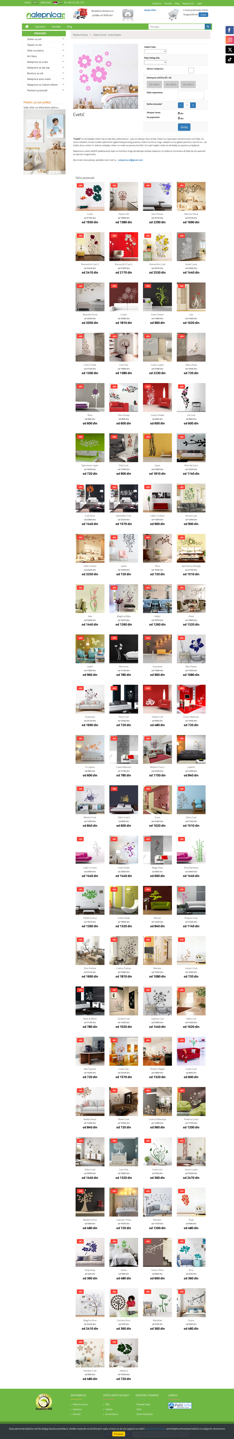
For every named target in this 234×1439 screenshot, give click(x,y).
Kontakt (168, 3)
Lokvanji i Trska (123, 1219)
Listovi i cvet (191, 968)
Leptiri (90, 666)
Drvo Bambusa (191, 867)
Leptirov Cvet (157, 1018)
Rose (90, 415)
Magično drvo (90, 1320)
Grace (157, 817)
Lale (191, 314)
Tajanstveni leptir (89, 465)
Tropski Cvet (157, 716)
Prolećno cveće (191, 1119)
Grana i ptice (157, 1270)
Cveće (90, 214)
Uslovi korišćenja (144, 1414)
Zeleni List (191, 1018)
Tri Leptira (90, 767)
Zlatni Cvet (191, 817)
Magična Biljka (124, 616)
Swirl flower (157, 214)
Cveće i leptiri (157, 364)
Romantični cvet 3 (90, 264)
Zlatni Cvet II (124, 817)
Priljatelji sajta (143, 1404)
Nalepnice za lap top (38, 67)
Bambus (157, 968)
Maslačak (157, 1320)
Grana (191, 1320)
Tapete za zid (34, 45)
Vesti (138, 1409)
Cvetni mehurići (123, 767)
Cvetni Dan (123, 1069)
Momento (123, 666)
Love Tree (123, 1169)
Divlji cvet (123, 465)
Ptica (157, 566)
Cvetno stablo (157, 415)
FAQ (107, 1404)
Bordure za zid (35, 73)
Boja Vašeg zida (152, 57)
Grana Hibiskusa (191, 716)
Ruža (191, 1219)
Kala (90, 616)
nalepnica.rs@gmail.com (130, 160)
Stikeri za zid (34, 39)
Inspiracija (90, 716)
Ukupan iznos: (154, 112)
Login (199, 3)
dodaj (184, 127)
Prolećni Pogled (157, 1069)
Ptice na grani (191, 465)
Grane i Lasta (191, 1169)
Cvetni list (157, 1169)
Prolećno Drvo (90, 918)
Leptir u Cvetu (90, 867)
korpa (203, 14)
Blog (177, 3)
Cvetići (124, 314)
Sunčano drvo (123, 1320)
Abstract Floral (191, 214)
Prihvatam (119, 1434)
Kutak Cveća (191, 264)
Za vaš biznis (111, 1414)
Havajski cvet (90, 1370)
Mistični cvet (90, 817)
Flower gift (123, 214)
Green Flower (157, 314)
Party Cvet (124, 716)
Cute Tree (123, 364)
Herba (124, 1270)
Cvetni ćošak (90, 364)
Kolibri (157, 616)
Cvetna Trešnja (124, 968)
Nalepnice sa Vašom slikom (42, 85)
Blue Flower (191, 666)
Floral (191, 616)
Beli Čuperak (90, 1069)
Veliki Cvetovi (90, 566)
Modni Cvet (123, 1119)
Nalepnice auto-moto (39, 79)
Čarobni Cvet (124, 1018)
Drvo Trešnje (90, 968)
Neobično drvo (90, 1219)
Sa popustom (153, 117)
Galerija (108, 1409)
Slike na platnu (35, 50)
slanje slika (150, 10)
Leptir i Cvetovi (157, 515)
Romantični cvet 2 (124, 264)
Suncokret (157, 666)
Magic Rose (157, 867)
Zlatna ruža (191, 364)
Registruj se (188, 3)
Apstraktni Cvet (123, 515)
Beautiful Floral (90, 314)
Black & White (90, 1018)
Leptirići (191, 767)
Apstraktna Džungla (191, 566)
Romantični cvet (157, 264)
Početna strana (80, 1404)
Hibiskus (124, 1370)
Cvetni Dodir (124, 867)
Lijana (124, 566)
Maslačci (157, 1219)
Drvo (191, 1270)
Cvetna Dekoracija (157, 1119)
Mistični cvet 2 (157, 767)
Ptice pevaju (124, 415)
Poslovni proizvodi (37, 90)
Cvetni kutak (124, 918)
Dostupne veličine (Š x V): (159, 77)
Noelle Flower (90, 1119)
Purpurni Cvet (191, 918)
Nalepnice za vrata (37, 62)
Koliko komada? (154, 104)
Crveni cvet (191, 1069)
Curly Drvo (90, 515)
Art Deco (32, 56)
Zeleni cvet (90, 1169)
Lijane (157, 465)
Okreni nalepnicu (155, 68)
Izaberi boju (150, 46)
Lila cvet (191, 415)
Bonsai (157, 918)
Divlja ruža (90, 1270)
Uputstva (156, 3)
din (34, 2)
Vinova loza (191, 515)
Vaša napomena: (155, 92)
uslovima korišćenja (155, 1429)
